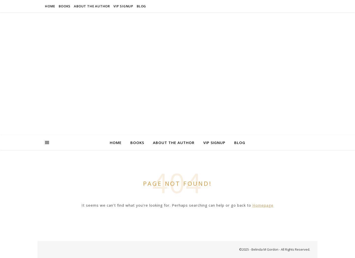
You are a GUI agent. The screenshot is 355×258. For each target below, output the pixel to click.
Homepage (262, 205)
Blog (141, 6)
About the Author (92, 6)
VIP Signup (123, 6)
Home (50, 6)
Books (64, 6)
